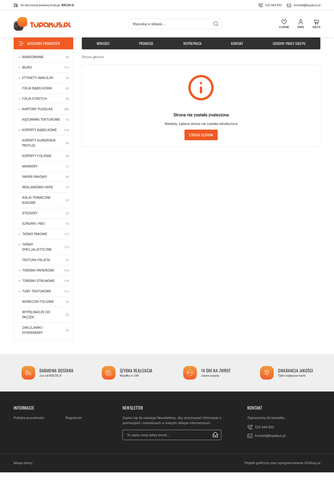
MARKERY (45, 166)
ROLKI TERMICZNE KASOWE (45, 200)
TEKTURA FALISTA (45, 260)
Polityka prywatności (29, 418)
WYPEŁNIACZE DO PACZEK (45, 314)
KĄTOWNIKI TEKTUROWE (45, 119)
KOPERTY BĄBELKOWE (45, 130)
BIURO (45, 67)
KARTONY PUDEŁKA (45, 109)
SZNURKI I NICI (45, 224)
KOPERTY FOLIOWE (45, 156)
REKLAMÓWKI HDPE (45, 187)
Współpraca (192, 43)
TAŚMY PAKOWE (45, 234)
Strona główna (93, 57)
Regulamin (74, 418)
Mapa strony (23, 463)
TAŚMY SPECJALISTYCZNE (45, 247)
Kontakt (237, 43)
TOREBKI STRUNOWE (45, 281)
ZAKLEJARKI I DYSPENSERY (45, 330)
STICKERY (45, 213)
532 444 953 (273, 5)
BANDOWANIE (45, 57)
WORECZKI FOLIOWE (45, 302)
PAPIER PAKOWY (45, 177)
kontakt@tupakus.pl (307, 5)
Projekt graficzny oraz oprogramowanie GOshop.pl (282, 463)
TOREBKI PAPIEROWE (45, 270)
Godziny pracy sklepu (289, 43)
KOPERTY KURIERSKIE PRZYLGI (45, 143)
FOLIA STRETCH (45, 99)
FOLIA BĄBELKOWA (45, 88)
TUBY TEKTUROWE (45, 291)
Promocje (146, 43)
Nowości (103, 43)
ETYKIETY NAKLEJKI (45, 78)
